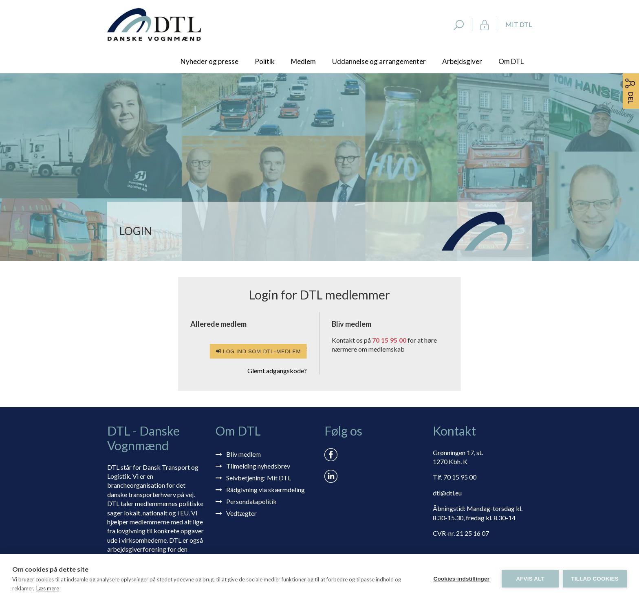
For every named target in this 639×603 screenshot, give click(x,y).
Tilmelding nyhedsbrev (258, 466)
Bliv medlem (243, 454)
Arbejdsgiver (462, 61)
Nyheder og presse (209, 61)
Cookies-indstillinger (461, 579)
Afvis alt (530, 579)
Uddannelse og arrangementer (379, 61)
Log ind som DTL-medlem (258, 351)
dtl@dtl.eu (447, 493)
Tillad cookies (595, 579)
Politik (265, 61)
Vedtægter (241, 513)
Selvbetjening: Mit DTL (258, 478)
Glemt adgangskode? (277, 370)
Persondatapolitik (251, 501)
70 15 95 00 (389, 340)
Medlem (303, 61)
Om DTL (511, 61)
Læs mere (47, 588)
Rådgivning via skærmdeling (265, 489)
